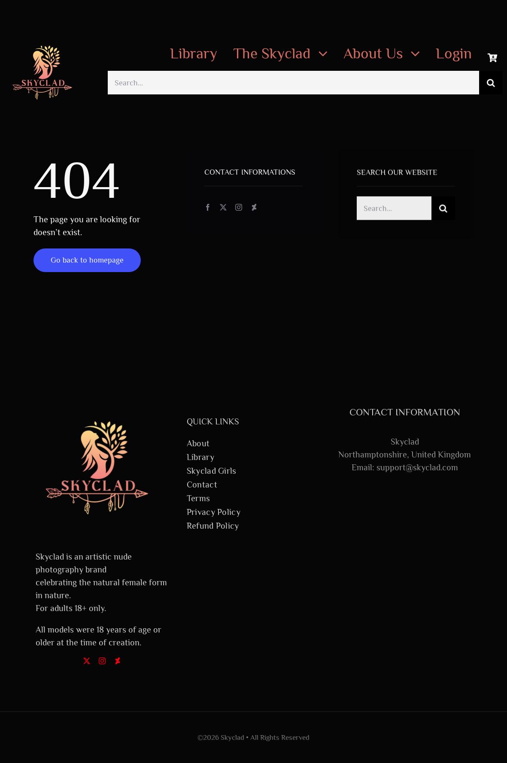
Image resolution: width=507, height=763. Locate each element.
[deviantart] (254, 207)
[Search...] (293, 82)
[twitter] (223, 207)
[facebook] (207, 207)
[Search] (491, 82)
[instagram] (238, 207)
